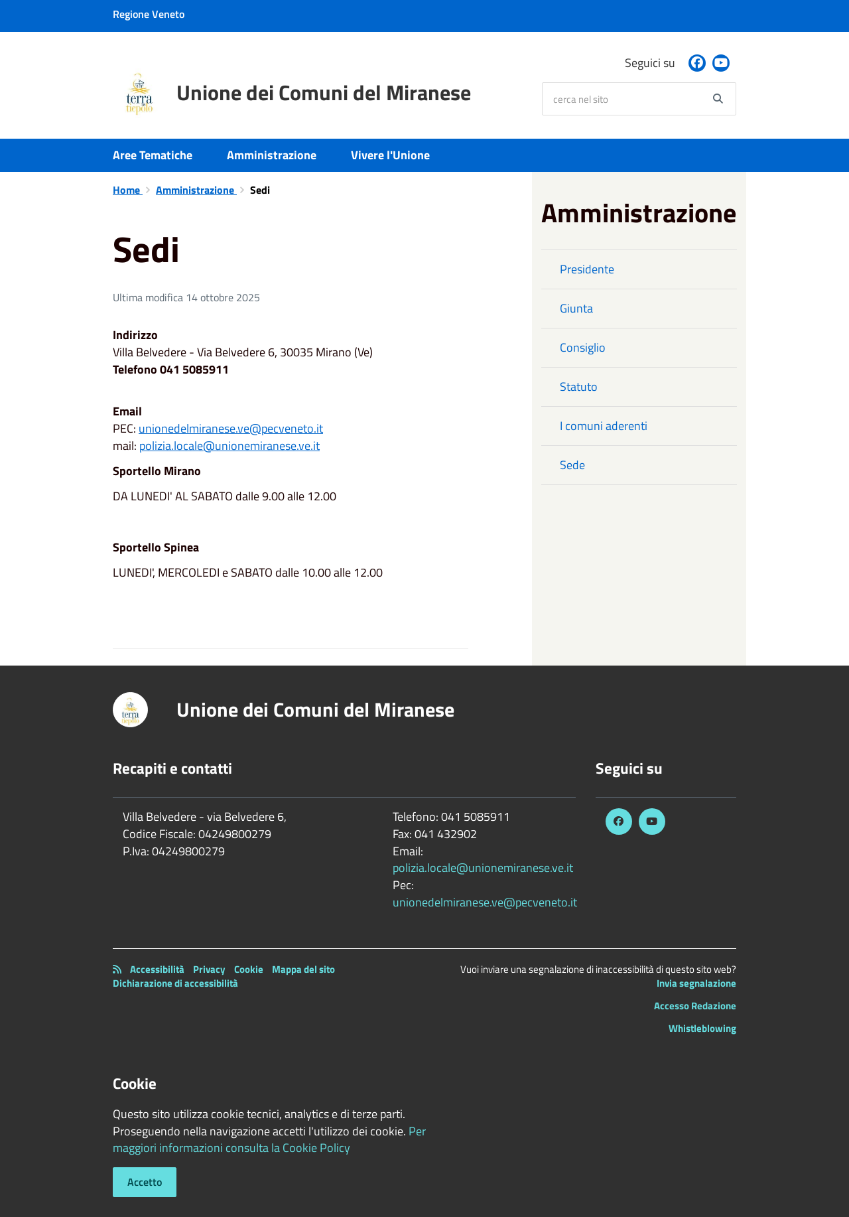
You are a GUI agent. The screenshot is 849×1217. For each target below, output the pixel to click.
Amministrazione (271, 155)
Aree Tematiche (152, 155)
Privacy (209, 969)
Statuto (579, 386)
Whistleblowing (702, 1028)
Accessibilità (157, 969)
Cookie (248, 969)
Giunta (576, 308)
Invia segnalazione (696, 983)
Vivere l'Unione (390, 155)
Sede (572, 465)
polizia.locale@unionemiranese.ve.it (229, 446)
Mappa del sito (303, 969)
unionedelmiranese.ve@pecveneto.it (231, 428)
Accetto (144, 1182)
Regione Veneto (148, 14)
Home (128, 190)
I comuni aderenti (603, 426)
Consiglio (583, 347)
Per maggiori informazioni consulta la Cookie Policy (269, 1139)
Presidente (587, 269)
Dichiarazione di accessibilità (175, 983)
